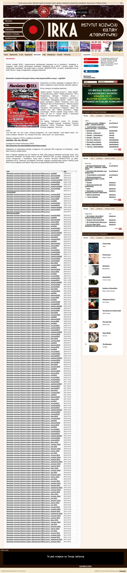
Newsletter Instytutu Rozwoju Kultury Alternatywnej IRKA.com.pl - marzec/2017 (33, 399)
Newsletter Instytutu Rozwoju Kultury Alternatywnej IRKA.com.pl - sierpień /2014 (33, 466)
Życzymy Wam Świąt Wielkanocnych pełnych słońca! (95, 225)
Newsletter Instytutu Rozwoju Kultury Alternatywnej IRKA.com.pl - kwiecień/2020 (33, 319)
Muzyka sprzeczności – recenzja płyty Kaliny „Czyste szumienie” (94, 178)
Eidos (88, 188)
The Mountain (107, 344)
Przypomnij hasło (89, 77)
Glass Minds (106, 333)
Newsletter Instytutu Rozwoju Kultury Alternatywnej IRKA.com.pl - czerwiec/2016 (33, 418)
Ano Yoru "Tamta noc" (94, 140)
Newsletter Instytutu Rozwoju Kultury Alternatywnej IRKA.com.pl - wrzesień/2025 (33, 188)
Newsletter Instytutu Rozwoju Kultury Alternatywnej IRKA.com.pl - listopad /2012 (33, 511)
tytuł (8, 171)
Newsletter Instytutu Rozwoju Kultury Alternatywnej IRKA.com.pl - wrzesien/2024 (33, 209)
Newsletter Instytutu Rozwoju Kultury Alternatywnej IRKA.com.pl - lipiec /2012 (32, 520)
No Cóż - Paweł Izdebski (95, 146)
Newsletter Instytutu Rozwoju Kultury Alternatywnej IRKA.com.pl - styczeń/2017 (33, 403)
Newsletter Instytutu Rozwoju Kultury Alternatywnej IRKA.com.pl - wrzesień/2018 (33, 360)
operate (111, 133)
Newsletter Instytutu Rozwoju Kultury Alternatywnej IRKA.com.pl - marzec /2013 (33, 502)
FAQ (44, 54)
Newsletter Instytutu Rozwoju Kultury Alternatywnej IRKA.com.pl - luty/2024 (32, 226)
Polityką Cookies (101, 3)
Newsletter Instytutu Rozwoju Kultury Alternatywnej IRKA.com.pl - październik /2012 (34, 513)
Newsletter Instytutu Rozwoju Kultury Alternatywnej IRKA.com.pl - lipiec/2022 (32, 263)
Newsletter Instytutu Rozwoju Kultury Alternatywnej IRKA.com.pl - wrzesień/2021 (33, 284)
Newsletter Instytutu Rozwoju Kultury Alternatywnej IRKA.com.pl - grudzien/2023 (33, 228)
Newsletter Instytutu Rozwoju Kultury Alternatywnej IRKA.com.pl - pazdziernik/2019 (34, 332)
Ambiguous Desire (108, 299)
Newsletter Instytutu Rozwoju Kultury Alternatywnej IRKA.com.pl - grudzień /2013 (33, 483)
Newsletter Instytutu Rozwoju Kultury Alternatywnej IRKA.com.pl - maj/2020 (32, 317)
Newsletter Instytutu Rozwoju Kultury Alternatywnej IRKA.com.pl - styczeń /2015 (33, 455)
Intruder (89, 182)
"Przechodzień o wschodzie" (96, 175)
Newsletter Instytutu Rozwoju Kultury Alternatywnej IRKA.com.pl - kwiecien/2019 (33, 345)
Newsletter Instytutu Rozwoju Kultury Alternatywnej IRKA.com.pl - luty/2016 (32, 427)
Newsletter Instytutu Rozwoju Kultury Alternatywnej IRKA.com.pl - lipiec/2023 (32, 237)
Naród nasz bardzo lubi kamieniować (93, 185)
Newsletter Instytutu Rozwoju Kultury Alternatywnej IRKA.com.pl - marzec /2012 (33, 528)
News (6, 54)
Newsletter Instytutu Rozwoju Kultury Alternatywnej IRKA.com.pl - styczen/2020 (33, 325)
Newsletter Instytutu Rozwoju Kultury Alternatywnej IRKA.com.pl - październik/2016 (34, 410)
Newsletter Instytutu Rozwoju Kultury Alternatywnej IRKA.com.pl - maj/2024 (32, 217)
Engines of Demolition (109, 288)
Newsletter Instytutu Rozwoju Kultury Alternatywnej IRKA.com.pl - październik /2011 (34, 539)
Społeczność (11, 38)
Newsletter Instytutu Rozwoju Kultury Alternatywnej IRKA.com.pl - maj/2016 (32, 420)
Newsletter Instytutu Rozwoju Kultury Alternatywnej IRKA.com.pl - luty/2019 (32, 349)
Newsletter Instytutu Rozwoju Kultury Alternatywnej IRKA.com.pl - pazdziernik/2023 (34, 232)
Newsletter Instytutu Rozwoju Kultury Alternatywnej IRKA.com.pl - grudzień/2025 (33, 182)
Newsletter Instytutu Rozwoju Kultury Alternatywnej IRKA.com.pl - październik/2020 (34, 306)
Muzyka (8, 21)
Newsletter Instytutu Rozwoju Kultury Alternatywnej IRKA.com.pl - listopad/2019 (33, 330)
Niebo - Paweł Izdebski (94, 144)
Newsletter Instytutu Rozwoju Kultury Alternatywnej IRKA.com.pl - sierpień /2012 (33, 518)
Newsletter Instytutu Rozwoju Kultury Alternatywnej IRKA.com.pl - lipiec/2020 (32, 312)
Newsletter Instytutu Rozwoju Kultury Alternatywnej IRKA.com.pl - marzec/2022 (33, 271)
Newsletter (37, 54)
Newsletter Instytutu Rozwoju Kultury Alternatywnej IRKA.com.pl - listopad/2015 (33, 433)
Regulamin (28, 54)
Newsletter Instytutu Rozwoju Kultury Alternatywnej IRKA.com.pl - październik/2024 (34, 207)
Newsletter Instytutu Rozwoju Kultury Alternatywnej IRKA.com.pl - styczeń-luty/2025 (34, 180)
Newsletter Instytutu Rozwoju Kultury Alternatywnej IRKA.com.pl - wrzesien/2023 (33, 235)
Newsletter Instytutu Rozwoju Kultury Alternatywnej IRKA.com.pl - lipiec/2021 (32, 289)
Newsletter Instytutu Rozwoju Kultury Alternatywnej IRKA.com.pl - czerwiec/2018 (33, 366)
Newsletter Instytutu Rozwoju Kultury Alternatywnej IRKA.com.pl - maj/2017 (32, 394)
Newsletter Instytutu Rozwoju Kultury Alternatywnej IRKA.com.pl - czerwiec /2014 (33, 470)
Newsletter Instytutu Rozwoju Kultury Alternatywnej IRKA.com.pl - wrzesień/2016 (33, 412)
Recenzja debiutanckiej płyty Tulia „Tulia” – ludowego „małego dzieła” (96, 167)
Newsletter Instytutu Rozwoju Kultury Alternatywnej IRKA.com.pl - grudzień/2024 (33, 203)
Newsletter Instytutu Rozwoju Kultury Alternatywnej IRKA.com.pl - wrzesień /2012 (34, 515)
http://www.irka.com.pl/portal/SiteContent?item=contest (26, 146)
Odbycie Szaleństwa (93, 194)
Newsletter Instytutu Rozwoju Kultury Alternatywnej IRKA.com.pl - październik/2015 (34, 436)
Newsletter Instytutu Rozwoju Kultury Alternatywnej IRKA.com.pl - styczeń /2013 (33, 507)
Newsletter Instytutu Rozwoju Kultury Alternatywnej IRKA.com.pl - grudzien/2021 (33, 278)
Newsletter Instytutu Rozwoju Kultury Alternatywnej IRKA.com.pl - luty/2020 (32, 323)
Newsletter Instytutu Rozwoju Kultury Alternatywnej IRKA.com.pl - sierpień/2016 (33, 414)
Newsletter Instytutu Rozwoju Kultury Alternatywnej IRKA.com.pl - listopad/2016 (33, 407)
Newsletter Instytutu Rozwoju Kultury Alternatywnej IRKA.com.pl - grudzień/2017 (33, 379)
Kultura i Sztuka (12, 34)
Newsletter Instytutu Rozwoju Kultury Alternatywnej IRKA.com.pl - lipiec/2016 (32, 416)
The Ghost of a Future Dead (111, 310)
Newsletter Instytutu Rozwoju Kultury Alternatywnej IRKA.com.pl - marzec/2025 (33, 199)
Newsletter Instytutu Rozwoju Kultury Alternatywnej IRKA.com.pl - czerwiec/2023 (33, 239)
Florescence (106, 254)
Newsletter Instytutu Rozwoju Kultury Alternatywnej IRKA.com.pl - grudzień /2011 (33, 535)
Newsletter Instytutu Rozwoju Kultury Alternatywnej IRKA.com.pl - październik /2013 (34, 487)
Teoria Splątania (92, 197)
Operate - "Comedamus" (95, 135)
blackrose (112, 182)
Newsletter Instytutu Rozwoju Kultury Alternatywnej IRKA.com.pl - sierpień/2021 (33, 286)
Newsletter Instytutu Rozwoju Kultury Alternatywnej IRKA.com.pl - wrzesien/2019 (33, 334)
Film (7, 25)
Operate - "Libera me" (94, 133)
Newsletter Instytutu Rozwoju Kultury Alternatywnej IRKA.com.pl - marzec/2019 (33, 347)
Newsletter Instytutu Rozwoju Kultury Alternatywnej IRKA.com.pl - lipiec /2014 (32, 468)
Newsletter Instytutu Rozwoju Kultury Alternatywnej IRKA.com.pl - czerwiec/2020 (33, 315)
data (65, 171)
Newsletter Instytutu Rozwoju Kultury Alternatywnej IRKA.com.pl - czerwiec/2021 (33, 291)
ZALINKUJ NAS (85, 566)
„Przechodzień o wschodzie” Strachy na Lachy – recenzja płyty (96, 127)
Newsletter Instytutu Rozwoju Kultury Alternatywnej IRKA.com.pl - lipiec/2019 (32, 338)
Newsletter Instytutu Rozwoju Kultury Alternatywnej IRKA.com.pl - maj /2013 (32, 498)
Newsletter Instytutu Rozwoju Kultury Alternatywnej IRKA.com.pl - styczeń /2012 (33, 533)
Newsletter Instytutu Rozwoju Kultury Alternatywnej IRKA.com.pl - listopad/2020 (33, 304)
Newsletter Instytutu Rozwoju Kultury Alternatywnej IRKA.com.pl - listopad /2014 (33, 459)
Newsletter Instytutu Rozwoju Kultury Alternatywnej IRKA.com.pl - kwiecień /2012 (33, 526)
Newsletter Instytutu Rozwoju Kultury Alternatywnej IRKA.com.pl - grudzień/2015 (33, 431)
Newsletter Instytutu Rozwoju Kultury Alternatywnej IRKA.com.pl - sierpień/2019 (33, 336)
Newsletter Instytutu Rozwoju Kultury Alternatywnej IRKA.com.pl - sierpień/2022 (33, 261)
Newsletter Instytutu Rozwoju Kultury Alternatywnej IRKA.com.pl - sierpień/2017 (33, 388)
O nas (21, 54)
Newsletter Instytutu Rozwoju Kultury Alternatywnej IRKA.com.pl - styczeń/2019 (33, 351)
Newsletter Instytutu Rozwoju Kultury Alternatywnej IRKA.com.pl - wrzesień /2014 (34, 464)
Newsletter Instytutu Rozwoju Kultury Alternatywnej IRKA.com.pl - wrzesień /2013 (34, 490)
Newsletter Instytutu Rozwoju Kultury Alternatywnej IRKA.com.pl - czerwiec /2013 (33, 496)
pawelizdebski (113, 140)
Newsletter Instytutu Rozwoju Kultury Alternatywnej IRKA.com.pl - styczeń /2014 (33, 481)
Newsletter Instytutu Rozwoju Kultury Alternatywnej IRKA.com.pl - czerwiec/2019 (33, 340)
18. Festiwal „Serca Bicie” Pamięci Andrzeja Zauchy (94, 216)
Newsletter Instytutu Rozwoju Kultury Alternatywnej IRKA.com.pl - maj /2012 (32, 524)
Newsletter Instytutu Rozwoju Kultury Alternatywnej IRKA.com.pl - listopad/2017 (33, 382)
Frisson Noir (106, 243)
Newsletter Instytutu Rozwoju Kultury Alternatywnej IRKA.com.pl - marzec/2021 (33, 297)
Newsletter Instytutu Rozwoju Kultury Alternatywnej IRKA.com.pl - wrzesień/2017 (33, 386)
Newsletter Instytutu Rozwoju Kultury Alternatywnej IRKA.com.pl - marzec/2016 (33, 425)
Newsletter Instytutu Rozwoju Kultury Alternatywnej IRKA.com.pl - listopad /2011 (33, 537)
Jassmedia (122, 571)
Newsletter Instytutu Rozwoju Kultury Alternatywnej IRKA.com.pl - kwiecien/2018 (33, 371)
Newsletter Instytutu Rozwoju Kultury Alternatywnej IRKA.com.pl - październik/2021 (34, 282)
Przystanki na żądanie (94, 142)
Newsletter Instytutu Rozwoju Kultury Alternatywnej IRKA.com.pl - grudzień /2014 (33, 457)
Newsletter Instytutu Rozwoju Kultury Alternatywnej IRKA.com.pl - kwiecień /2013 (33, 500)
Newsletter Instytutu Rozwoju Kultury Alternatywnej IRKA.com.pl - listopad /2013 (33, 485)
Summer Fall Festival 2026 (95, 220)
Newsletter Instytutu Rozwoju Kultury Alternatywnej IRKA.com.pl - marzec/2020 (33, 321)
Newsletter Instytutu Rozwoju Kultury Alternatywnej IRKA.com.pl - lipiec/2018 (32, 364)
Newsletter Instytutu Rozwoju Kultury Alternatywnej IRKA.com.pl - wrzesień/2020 (33, 308)
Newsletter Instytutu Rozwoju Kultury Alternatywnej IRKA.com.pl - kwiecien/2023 (33, 243)
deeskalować (91, 130)
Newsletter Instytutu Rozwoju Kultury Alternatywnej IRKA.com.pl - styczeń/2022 (33, 276)
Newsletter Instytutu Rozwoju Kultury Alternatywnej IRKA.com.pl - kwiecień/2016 (33, 423)
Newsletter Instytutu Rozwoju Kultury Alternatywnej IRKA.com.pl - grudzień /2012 (33, 509)
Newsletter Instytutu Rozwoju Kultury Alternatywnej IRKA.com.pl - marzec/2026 (33, 178)
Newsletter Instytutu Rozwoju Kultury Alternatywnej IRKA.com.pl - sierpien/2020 (33, 310)
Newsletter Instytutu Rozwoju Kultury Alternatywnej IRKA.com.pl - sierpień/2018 (33, 362)
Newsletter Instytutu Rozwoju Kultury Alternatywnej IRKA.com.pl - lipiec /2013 (32, 494)
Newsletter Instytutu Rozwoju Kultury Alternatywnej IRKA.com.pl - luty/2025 (32, 201)
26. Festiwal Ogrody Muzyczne (97, 222)
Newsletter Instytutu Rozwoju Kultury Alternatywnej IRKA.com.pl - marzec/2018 (33, 373)
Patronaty (67, 54)
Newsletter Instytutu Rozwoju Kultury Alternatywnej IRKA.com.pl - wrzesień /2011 (34, 541)
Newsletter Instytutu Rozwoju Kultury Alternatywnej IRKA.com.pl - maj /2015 (32, 446)
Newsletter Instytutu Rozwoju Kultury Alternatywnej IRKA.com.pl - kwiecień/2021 (33, 295)
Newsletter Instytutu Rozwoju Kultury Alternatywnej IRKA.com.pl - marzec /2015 (33, 451)
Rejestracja (87, 76)
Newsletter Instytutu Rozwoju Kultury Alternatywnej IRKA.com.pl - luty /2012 (32, 531)
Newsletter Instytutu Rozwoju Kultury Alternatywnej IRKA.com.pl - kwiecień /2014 (33, 474)
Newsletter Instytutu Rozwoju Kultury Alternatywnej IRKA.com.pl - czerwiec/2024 (33, 215)
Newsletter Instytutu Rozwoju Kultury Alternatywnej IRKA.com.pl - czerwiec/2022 (33, 265)
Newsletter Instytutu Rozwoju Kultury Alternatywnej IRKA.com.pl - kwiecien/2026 (33, 175)
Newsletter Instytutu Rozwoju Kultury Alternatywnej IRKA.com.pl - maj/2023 (32, 241)
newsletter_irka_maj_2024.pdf (17, 140)
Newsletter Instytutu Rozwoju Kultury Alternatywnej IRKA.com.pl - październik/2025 (34, 186)
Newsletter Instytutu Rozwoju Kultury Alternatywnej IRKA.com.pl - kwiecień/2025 (33, 196)
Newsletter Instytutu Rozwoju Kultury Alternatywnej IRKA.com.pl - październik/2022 (34, 256)
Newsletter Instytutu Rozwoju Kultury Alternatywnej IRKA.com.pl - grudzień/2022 (33, 252)
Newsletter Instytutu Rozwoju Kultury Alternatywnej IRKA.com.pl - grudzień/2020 (33, 302)
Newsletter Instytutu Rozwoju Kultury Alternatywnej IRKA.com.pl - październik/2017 (34, 384)
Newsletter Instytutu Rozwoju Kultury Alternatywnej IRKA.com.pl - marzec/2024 (33, 222)
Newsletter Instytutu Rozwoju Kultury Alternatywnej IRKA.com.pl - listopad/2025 (33, 184)
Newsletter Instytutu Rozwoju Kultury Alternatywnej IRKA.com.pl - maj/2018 (32, 369)
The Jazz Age (106, 322)
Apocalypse (106, 277)
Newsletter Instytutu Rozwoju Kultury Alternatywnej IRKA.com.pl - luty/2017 (32, 401)
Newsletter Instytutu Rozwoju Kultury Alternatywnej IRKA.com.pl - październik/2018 (34, 358)
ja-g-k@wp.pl (113, 123)
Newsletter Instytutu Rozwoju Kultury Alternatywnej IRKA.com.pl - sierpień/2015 (33, 440)
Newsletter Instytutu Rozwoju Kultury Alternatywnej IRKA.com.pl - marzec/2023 (33, 245)
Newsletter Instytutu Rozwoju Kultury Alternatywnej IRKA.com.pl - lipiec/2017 (32, 390)
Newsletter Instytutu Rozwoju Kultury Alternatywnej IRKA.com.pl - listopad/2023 (33, 230)
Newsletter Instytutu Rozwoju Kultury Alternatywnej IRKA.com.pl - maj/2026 (32, 173)
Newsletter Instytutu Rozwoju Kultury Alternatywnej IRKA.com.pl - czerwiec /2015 (33, 444)
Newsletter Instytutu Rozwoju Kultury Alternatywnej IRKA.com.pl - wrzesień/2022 (33, 258)
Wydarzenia (14, 54)
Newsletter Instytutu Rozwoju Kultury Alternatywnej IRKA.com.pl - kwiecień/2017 (33, 397)
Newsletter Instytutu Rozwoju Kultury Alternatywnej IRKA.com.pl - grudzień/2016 (33, 405)
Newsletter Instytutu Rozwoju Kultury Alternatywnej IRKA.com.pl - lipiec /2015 (32, 442)
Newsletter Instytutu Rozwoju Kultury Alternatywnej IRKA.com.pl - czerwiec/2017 (33, 392)
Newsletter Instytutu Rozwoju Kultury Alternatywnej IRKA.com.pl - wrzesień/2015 (33, 438)
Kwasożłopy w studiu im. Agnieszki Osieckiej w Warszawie (96, 191)
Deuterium (105, 266)
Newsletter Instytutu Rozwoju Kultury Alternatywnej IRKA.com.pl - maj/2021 (32, 293)
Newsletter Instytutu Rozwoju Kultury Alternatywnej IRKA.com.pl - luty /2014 (32, 479)
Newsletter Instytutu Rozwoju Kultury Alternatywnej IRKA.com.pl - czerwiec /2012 (33, 522)
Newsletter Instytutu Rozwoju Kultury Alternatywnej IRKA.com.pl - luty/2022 (32, 273)
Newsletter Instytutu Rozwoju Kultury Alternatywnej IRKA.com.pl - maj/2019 (32, 343)
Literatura (9, 29)
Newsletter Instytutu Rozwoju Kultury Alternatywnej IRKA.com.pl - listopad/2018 (33, 356)
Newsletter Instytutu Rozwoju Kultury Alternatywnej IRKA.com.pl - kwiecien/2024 (33, 219)
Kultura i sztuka (110, 116)
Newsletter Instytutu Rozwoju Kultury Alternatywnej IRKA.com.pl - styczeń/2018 (33, 377)
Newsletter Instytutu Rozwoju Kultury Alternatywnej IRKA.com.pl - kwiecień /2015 (33, 448)
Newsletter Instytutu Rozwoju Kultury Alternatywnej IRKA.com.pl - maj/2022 (32, 267)
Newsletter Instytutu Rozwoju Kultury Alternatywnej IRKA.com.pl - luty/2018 (32, 375)
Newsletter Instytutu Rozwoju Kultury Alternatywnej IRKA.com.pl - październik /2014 (34, 461)
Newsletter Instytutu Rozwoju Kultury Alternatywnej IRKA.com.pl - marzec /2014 (33, 477)
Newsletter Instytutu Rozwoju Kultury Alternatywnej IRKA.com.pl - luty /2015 (32, 453)
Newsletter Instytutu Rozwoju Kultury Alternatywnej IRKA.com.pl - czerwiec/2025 (33, 194)
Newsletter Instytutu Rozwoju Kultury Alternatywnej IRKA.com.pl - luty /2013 (32, 505)
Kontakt (59, 54)
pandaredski (113, 130)
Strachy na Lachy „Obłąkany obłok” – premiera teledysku (95, 123)
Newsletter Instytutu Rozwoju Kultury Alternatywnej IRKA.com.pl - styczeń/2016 (33, 429)
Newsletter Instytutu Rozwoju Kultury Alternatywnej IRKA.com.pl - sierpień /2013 (33, 492)
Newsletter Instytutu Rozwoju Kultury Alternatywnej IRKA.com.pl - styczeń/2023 (33, 250)
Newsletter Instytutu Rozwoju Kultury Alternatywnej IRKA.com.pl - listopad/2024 (33, 205)
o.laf (110, 177)
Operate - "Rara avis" (94, 137)
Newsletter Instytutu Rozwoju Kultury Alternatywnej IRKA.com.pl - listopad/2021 (33, 280)
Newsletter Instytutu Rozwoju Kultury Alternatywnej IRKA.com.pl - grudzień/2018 (33, 353)
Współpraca (51, 54)
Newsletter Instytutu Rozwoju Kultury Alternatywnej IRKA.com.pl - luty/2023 (32, 248)
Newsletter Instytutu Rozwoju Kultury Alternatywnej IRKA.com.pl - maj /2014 (32, 472)
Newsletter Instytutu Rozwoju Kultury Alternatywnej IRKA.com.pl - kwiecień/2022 (33, 269)
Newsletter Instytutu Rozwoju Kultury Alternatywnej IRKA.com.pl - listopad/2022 (33, 254)
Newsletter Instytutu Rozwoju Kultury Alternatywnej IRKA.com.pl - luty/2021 (32, 299)
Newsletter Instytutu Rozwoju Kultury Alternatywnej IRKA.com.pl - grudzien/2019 (33, 327)
